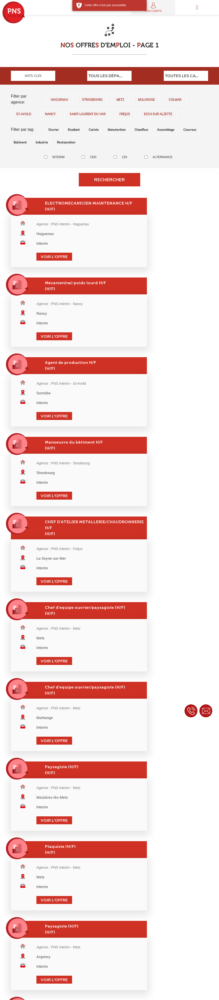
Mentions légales (63, 993)
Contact (163, 993)
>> (144, 738)
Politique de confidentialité (102, 993)
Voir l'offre (47, 266)
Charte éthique (139, 993)
